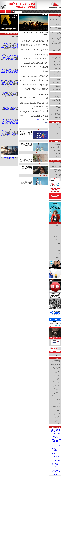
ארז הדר (3, 72)
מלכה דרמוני (13, 44)
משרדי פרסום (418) (56, 55)
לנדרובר (55, 466)
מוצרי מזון (58, 228)
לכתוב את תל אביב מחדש (12, 115)
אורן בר (16, 50)
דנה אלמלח (16, 98)
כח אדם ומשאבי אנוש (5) (55, 114)
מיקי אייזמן (5, 59)
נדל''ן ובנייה (58, 247)
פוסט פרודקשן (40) (56, 76)
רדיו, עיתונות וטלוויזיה (56, 233)
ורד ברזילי (3, 97)
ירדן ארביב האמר (7, 43)
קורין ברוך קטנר (11, 54)
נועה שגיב (13, 95)
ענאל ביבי (11, 55)
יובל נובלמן (5, 57)
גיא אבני (4, 79)
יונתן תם (10, 87)
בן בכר (8, 74)
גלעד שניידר (5, 124)
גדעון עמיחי (8, 70)
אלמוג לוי (8, 56)
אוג (12, 124)
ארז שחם (7, 87)
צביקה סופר (16, 110)
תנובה (59, 136)
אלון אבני (55, 465)
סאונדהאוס (11, 137)
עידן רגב (55, 435)
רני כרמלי (55, 445)
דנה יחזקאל (8, 46)
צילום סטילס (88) (57, 64)
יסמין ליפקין (4, 56)
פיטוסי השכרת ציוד (10, 134)
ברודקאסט (55, 458)
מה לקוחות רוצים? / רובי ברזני (55, 167)
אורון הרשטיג (9, 42)
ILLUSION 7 (15, 108)
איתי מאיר (4, 108)
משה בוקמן (8, 80)
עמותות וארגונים (57, 236)
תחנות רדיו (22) (57, 92)
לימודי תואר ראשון (57, 25)
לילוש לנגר (3, 46)
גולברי (59, 49)
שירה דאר (10, 91)
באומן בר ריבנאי (57, 152)
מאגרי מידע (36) (57, 83)
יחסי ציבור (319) (57, 58)
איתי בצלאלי (12, 133)
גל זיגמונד (13, 58)
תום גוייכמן (9, 49)
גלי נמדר (12, 122)
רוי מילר (16, 91)
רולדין (59, 130)
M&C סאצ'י (58, 149)
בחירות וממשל (57, 258)
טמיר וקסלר (13, 125)
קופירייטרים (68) (57, 65)
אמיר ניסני (10, 48)
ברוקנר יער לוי (57, 156)
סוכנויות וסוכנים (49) (56, 69)
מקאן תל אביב (57, 144)
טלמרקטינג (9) (57, 113)
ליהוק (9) (58, 111)
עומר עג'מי (4, 131)
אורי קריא (6, 54)
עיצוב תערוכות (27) (56, 89)
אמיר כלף (3, 47)
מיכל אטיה (9, 71)
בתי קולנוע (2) (57, 118)
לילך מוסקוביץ (15, 53)
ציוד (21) (58, 93)
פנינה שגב (4, 93)
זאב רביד (13, 71)
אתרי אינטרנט (57, 249)
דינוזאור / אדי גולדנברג (56, 166)
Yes (17, 70)
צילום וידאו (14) (57, 103)
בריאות (59, 229)
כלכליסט (58, 124)
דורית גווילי (55, 433)
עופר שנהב (8, 94)
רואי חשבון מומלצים (56, 50)
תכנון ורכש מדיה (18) (56, 96)
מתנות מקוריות (57, 24)
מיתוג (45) (58, 72)
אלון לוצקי (4, 58)
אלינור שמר (8, 45)
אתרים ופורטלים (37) (56, 82)
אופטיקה (58, 256)
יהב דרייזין (55, 431)
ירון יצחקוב (13, 73)
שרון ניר (3, 49)
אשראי (59, 250)
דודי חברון (55, 460)
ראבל (55, 467)
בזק (59, 131)
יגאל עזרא (3, 41)
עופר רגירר (7, 109)
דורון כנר (12, 86)
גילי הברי (9, 79)
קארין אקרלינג (13, 59)
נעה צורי (2, 54)
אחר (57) (58, 67)
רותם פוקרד (55, 456)
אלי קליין (9, 108)
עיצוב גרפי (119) (57, 61)
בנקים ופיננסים (57, 239)
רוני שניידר (3, 70)
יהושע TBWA (58, 155)
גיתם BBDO (58, 153)
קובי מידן (10, 135)
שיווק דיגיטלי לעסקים (56, 34)
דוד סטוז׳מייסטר (4, 92)
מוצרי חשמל (58, 237)
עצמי (55, 452)
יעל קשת (14, 93)
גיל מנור (6, 50)
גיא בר (55, 441)
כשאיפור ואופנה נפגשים (56, 16)
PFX (1, 135)
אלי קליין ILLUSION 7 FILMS (9, 107)
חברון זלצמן (58, 146)
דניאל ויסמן (4, 130)
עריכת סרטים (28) (57, 88)
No (2, 69)
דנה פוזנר (4, 44)
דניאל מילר (8, 58)
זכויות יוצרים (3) (57, 117)
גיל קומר (12, 97)
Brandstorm (58, 47)
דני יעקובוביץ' (55, 436)
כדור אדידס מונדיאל (13, 36)
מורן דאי (13, 41)
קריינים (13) (58, 106)
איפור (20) (58, 95)
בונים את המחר (14, 144)
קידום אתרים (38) (57, 81)
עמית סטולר (55, 462)
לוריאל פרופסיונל (57, 17)
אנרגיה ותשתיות (57, 257)
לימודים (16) (58, 99)
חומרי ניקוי (58, 253)
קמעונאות (58, 226)
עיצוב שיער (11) (57, 109)
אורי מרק (55, 448)
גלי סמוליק (5, 95)
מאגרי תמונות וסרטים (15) (55, 102)
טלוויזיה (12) (58, 107)
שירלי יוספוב (13, 78)
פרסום (59, 254)
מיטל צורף (55, 470)
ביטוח (59, 240)
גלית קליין (13, 109)
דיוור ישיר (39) (57, 78)
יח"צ (59, 46)
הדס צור (3, 83)
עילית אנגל (4, 125)
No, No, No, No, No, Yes (55, 147)
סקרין (13, 92)
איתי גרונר (55, 454)
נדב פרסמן (55, 439)
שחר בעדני (16, 47)
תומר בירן (55, 453)
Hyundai (58, 128)
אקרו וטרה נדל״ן (11, 119)
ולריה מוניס (3, 85)
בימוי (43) (58, 75)
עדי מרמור (5, 132)
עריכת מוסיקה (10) (56, 110)
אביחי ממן (10, 85)
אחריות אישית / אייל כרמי (56, 173)
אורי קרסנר (55, 471)
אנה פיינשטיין (7, 129)
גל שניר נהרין (13, 96)
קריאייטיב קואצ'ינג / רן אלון (56, 177)
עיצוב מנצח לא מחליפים (56, 43)
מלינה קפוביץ (4, 78)
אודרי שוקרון (11, 132)
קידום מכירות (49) (57, 71)
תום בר (16, 71)
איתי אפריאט (9, 44)
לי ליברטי (11, 98)
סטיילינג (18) (58, 97)
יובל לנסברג (10, 83)
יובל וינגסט (55, 449)
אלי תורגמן (4, 82)
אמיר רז (8, 53)
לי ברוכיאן (12, 47)
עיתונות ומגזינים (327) (56, 57)
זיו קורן (55, 450)
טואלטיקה (58, 243)
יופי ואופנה (58, 235)
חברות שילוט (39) (57, 79)
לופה (59, 127)
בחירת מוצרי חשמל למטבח (55, 23)
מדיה (59, 246)
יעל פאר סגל (7, 98)
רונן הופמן (7, 75)
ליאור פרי (11, 82)
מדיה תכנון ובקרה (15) (56, 100)
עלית (59, 125)
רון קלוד (13, 85)
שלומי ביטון (11, 81)
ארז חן (2, 73)
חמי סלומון (3, 91)
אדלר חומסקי (57, 143)
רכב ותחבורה (58, 225)
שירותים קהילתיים (57, 251)
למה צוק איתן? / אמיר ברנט (56, 171)
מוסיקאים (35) (57, 85)
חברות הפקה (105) (56, 62)
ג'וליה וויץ (8, 126)
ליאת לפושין (5, 71)
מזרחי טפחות (58, 137)
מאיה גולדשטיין (12, 72)
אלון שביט (11, 57)
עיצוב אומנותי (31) (57, 86)
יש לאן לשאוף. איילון (13, 65)
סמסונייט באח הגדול (56, 45)
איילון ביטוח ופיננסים (10, 69)
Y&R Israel (55, 463)
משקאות (58, 232)
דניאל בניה (5, 73)
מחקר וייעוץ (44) (57, 74)
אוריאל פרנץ (8, 72)
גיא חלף (13, 87)
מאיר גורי (14, 129)
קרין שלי (11, 84)
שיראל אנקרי (13, 136)
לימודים (59, 244)
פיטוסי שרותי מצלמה (9, 90)
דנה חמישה (16, 55)
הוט (59, 134)
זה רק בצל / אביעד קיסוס (56, 162)
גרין (12, 74)
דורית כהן (4, 84)
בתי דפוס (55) (57, 68)
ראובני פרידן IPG (57, 150)
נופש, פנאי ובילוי (57, 230)
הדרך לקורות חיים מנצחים (55, 21)
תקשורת (58, 242)
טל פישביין (9, 73)
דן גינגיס (5, 137)
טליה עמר (16, 46)
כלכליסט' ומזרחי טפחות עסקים (8, 157)
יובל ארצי (13, 60)
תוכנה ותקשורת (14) (56, 104)
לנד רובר (58, 133)
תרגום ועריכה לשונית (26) (55, 90)
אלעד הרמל (55, 443)
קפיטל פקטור (15, 103)
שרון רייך (6, 97)
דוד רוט (13, 80)
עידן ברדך (4, 86)
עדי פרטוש (13, 130)
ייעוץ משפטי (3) (57, 116)
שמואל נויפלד (3, 136)
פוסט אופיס (55, 430)
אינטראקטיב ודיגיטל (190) (55, 60)
